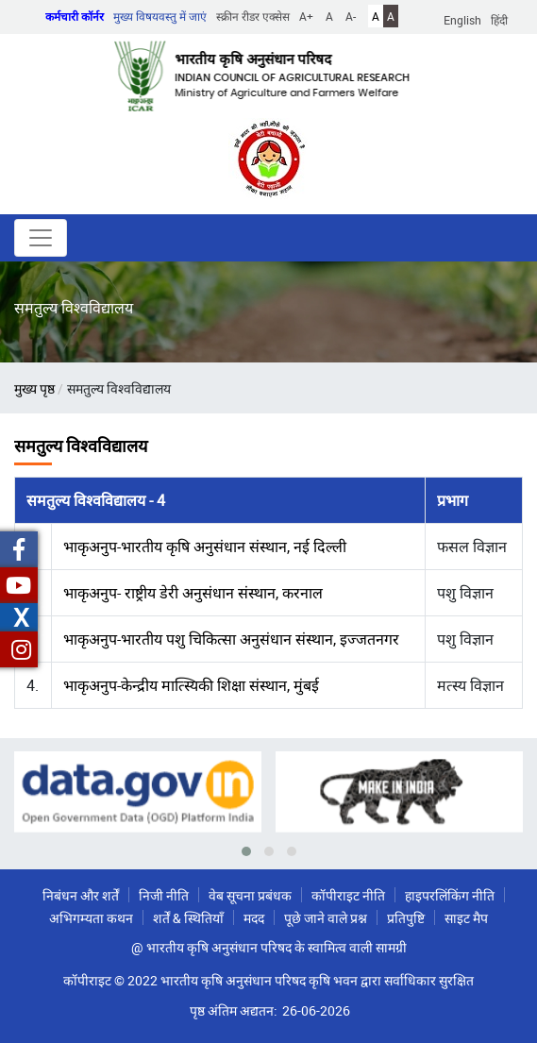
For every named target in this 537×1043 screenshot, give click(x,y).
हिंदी (499, 19)
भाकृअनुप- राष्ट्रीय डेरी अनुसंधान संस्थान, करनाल (193, 592)
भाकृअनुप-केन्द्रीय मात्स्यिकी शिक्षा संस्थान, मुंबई (191, 685)
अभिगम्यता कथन (91, 918)
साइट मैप (466, 918)
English (462, 19)
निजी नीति (164, 895)
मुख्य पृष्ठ (34, 388)
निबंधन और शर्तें (80, 895)
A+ (306, 16)
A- (350, 16)
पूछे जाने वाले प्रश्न (325, 918)
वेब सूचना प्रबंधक (250, 895)
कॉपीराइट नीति (348, 895)
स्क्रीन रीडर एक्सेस (253, 16)
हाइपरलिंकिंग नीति (450, 895)
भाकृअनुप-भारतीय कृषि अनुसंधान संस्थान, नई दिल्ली (204, 546)
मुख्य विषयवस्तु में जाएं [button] (160, 16)
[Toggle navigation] (40, 238)
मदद (253, 918)
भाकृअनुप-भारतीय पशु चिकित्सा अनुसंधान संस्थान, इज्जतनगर (231, 639)
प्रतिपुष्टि (406, 918)
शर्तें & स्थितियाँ (188, 918)
